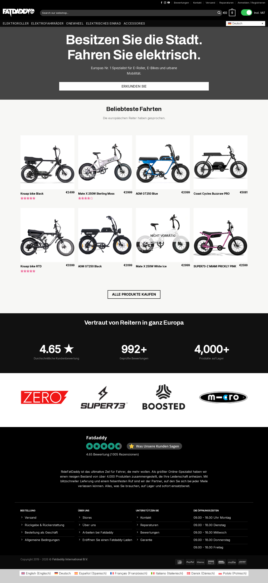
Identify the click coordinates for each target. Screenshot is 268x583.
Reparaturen (226, 2)
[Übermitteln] (219, 13)
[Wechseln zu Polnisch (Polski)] (232, 573)
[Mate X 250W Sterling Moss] (105, 162)
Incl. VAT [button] (259, 12)
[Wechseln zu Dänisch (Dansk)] (201, 573)
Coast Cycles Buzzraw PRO (211, 193)
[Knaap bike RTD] (47, 235)
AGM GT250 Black (90, 266)
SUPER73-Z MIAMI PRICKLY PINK (215, 266)
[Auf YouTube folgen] (169, 2)
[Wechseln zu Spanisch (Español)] (90, 573)
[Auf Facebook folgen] (161, 2)
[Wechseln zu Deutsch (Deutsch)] (63, 573)
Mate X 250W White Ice (151, 266)
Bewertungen (181, 2)
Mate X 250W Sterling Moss (96, 193)
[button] (245, 23)
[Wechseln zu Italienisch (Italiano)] (167, 573)
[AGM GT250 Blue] (163, 162)
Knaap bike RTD (31, 266)
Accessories (134, 23)
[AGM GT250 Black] (105, 235)
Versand (210, 2)
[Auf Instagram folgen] (165, 2)
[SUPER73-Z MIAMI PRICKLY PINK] (221, 235)
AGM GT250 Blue (147, 193)
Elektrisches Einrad (103, 23)
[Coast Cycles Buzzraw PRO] (221, 162)
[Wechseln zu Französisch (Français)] (129, 573)
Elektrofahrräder (47, 23)
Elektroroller (16, 23)
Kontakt (197, 2)
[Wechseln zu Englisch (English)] (36, 573)
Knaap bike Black (31, 193)
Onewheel (75, 23)
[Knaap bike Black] (47, 162)
